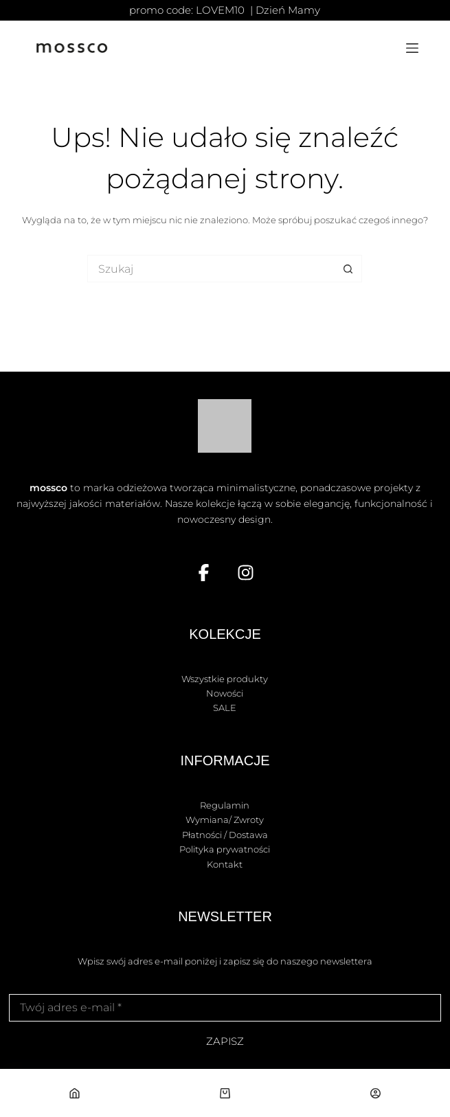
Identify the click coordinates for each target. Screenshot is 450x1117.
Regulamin (224, 805)
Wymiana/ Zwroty (224, 819)
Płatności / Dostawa (225, 834)
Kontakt (225, 864)
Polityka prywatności (224, 849)
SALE (224, 707)
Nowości (224, 693)
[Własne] (375, 1093)
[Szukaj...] (211, 268)
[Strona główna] (75, 1093)
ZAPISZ (225, 1041)
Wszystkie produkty (224, 678)
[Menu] (412, 48)
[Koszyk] (225, 1093)
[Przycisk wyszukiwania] (348, 268)
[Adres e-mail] (225, 1008)
